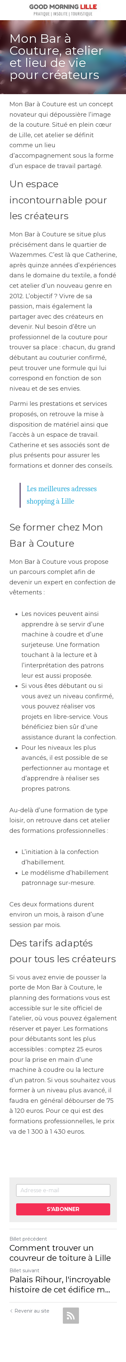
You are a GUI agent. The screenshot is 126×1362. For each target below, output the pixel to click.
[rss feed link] (71, 1316)
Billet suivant (24, 1271)
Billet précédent (28, 1239)
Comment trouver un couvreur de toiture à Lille (60, 1253)
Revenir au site (29, 1311)
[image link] (63, 9)
